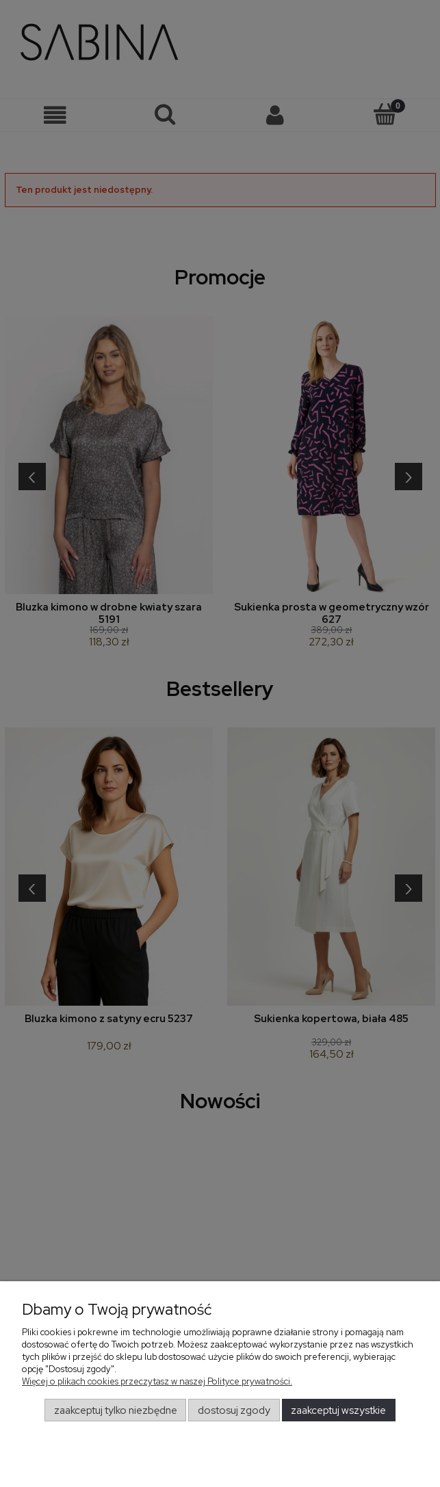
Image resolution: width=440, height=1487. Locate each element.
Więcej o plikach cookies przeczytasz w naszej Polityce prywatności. (157, 1381)
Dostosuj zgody (234, 1410)
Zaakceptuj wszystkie (338, 1410)
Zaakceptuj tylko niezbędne (115, 1410)
